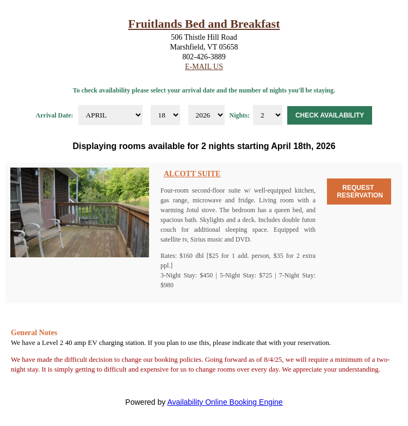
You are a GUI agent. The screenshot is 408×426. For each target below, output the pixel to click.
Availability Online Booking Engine (224, 402)
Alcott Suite (192, 174)
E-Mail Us (204, 67)
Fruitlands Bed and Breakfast (204, 23)
